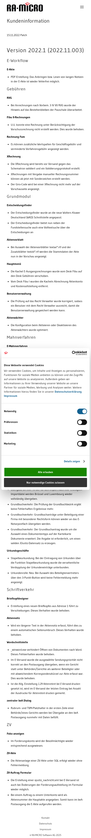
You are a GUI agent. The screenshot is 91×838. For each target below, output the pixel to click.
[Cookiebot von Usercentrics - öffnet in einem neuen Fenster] (72, 353)
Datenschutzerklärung (68, 391)
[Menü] (82, 7)
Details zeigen (72, 461)
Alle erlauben (45, 472)
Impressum (10, 395)
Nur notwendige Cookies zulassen (45, 482)
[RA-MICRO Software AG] (38, 14)
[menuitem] (82, 7)
